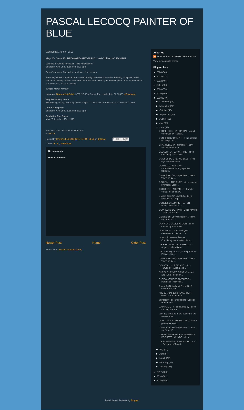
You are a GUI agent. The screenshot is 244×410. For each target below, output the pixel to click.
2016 (159, 376)
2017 (159, 372)
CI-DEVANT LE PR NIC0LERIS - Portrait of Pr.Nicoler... (175, 280)
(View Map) (130, 94)
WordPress (65, 143)
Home (96, 242)
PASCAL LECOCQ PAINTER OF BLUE (176, 56)
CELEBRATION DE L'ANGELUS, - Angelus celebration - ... (175, 245)
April (162, 353)
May (161, 349)
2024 (159, 72)
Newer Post (54, 242)
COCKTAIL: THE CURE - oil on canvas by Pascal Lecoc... (178, 183)
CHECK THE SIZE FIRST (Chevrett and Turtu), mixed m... (176, 273)
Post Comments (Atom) (70, 249)
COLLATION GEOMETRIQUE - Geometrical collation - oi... (174, 232)
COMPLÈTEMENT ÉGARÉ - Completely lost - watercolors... (175, 239)
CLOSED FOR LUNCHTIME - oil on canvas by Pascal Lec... (176, 153)
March (162, 358)
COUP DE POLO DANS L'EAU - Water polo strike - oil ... (178, 322)
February (164, 362)
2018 (159, 98)
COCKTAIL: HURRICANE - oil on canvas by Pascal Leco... (175, 266)
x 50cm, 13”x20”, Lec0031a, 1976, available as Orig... (175, 197)
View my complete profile (165, 61)
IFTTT (52, 133)
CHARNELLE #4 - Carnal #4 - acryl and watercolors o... (176, 146)
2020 (159, 89)
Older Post (138, 242)
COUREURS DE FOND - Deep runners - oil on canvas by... (178, 211)
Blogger (135, 400)
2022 (159, 80)
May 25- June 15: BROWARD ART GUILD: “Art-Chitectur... (176, 294)
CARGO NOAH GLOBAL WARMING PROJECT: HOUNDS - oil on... (177, 335)
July (161, 123)
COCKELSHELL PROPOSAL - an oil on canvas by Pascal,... (177, 132)
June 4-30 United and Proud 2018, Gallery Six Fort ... (175, 287)
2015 (159, 380)
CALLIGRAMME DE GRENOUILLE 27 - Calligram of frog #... (177, 342)
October (163, 110)
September (165, 114)
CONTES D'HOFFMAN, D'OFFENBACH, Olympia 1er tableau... (174, 168)
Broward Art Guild (65, 94)
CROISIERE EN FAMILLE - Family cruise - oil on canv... (176, 190)
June (162, 127)
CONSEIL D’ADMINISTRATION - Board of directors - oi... (175, 204)
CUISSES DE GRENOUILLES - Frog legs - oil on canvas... (177, 160)
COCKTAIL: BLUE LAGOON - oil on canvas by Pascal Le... (176, 225)
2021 (159, 85)
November (164, 106)
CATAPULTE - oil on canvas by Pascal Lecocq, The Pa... (177, 308)
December (164, 101)
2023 (159, 76)
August (163, 119)
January (163, 366)
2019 (159, 93)
